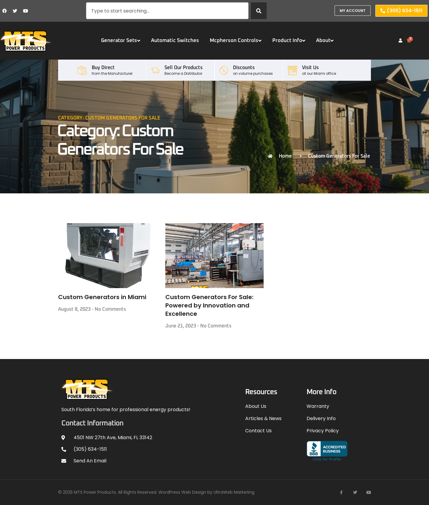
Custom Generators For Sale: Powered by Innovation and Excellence (209, 305)
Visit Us (310, 67)
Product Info (288, 40)
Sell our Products (183, 67)
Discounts (244, 67)
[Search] (259, 10)
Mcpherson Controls (236, 40)
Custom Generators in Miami (102, 297)
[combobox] (167, 10)
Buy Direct (103, 67)
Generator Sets (120, 40)
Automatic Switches (175, 40)
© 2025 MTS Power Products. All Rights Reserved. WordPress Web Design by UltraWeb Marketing (156, 492)
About (325, 40)
